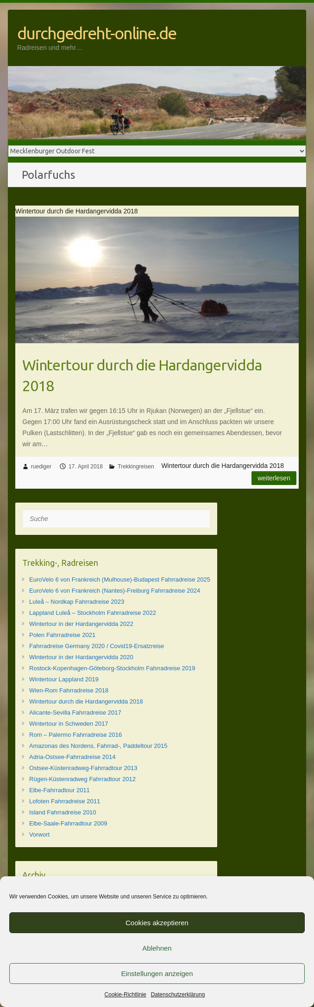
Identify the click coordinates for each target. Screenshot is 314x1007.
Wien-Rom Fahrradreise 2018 (68, 690)
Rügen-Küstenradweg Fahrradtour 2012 (82, 779)
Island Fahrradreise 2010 (62, 812)
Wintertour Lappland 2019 (64, 679)
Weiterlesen (273, 478)
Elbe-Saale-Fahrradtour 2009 (68, 823)
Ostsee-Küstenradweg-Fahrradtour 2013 (83, 767)
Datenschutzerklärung (178, 994)
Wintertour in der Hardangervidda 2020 (81, 657)
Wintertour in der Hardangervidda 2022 (81, 623)
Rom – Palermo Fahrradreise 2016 (75, 734)
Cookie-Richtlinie (125, 994)
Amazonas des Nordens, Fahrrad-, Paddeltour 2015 (98, 745)
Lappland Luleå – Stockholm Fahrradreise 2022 (92, 612)
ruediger (41, 466)
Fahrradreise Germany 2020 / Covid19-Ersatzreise (96, 646)
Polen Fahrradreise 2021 (62, 634)
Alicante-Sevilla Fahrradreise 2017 (75, 712)
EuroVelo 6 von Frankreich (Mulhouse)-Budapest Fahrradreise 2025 (119, 579)
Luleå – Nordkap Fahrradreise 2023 (76, 601)
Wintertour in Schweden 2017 (68, 723)
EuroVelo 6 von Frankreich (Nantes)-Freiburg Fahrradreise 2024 (114, 590)
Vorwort (39, 834)
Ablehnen (156, 948)
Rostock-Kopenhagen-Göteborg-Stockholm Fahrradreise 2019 (112, 668)
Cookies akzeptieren (157, 923)
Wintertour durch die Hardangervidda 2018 (142, 375)
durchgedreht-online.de (96, 33)
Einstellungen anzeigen (157, 973)
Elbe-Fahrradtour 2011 (59, 790)
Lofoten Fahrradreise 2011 (64, 801)
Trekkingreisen (136, 466)
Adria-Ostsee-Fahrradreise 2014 (72, 756)
